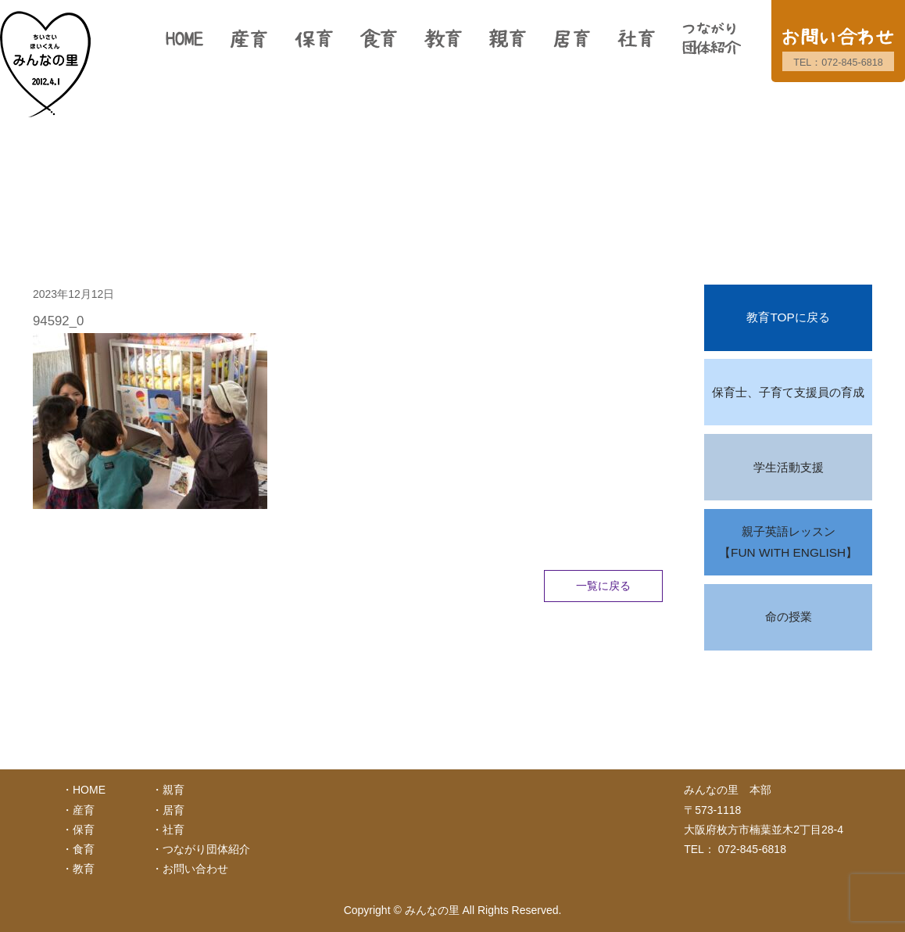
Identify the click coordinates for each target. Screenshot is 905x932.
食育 (84, 849)
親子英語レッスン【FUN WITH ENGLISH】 (788, 542)
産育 (84, 810)
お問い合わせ (195, 868)
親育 (173, 789)
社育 (173, 829)
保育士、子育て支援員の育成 (788, 392)
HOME (89, 789)
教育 (84, 868)
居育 (173, 810)
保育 (84, 829)
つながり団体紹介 (206, 849)
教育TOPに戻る (787, 317)
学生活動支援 (788, 467)
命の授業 (788, 616)
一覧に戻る (603, 585)
